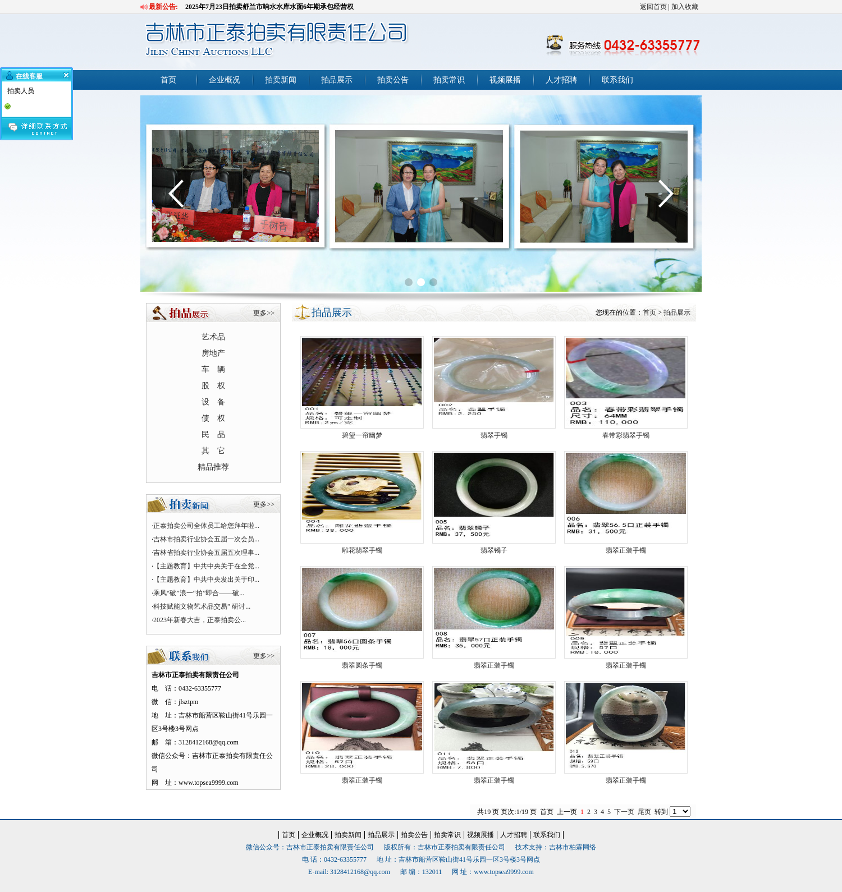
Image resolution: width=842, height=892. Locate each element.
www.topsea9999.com (504, 872)
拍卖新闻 (280, 80)
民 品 (213, 434)
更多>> (263, 313)
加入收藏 (684, 7)
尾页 (644, 812)
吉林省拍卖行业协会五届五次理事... (206, 553)
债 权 (213, 418)
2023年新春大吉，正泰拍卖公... (199, 620)
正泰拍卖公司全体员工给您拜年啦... (206, 526)
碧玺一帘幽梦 (362, 435)
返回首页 (653, 7)
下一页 (624, 812)
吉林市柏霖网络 (572, 847)
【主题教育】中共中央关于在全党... (206, 566)
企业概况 (224, 80)
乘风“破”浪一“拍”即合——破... (198, 593)
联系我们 (617, 80)
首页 (168, 80)
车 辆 (213, 369)
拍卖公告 (393, 80)
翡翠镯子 (494, 550)
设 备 (213, 402)
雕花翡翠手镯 (362, 550)
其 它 (213, 451)
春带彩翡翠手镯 (625, 435)
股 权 (213, 385)
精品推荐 (213, 467)
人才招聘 (561, 80)
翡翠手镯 (494, 435)
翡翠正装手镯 (626, 550)
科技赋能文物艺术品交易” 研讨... (201, 606)
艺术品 (213, 337)
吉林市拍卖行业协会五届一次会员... (206, 539)
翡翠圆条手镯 (362, 665)
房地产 (213, 353)
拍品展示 (337, 80)
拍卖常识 (449, 80)
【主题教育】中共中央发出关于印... (206, 579)
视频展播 (505, 80)
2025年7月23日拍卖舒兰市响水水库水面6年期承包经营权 (269, 7)
